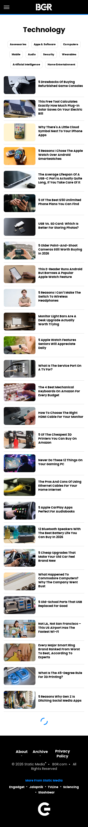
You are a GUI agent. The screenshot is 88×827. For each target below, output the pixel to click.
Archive (40, 751)
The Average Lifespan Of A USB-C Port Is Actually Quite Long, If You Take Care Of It (60, 178)
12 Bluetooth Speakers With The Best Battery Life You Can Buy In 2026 (59, 533)
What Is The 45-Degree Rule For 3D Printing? (60, 675)
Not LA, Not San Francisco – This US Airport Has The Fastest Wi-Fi (59, 628)
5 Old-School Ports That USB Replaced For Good (60, 604)
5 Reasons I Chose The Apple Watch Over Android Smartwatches (60, 155)
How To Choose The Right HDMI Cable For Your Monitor (60, 415)
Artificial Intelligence (26, 64)
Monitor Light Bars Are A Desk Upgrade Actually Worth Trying (57, 320)
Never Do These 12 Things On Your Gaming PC (60, 462)
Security (48, 54)
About (22, 751)
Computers (70, 44)
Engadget (16, 787)
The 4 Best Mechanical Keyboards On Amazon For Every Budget (59, 391)
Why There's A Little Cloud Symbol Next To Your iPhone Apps (60, 131)
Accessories (18, 44)
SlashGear (46, 792)
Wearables (69, 54)
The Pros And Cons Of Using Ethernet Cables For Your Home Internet (59, 486)
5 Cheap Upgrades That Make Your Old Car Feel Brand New (57, 557)
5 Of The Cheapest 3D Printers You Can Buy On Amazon (57, 439)
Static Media (34, 764)
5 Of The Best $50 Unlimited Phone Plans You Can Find (59, 202)
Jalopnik (36, 787)
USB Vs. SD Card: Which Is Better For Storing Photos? (58, 226)
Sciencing (71, 787)
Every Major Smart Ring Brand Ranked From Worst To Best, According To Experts (59, 651)
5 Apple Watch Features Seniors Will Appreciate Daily (57, 344)
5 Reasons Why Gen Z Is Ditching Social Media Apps (59, 699)
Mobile (16, 54)
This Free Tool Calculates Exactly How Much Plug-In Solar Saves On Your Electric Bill (60, 108)
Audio (32, 54)
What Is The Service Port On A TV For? (59, 368)
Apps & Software (45, 44)
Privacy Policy (62, 754)
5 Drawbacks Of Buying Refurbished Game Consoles (60, 84)
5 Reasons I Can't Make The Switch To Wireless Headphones (59, 297)
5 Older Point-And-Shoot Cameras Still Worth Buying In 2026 (60, 249)
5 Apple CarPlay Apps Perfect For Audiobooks (56, 509)
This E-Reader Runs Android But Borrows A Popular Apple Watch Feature (60, 273)
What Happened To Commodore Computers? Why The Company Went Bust (58, 580)
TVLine (53, 787)
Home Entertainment (61, 64)
